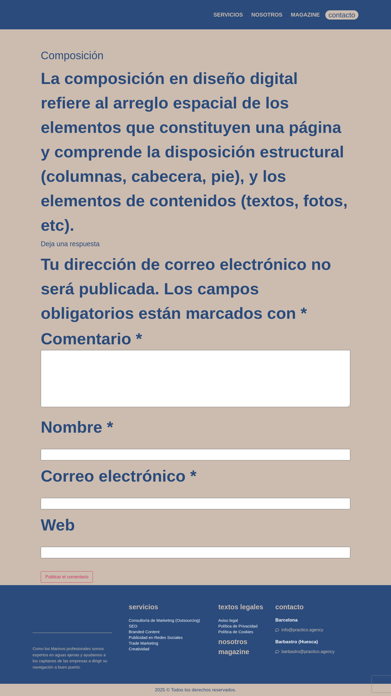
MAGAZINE (305, 14)
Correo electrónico (119, 476)
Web (58, 525)
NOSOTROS (266, 14)
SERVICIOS (228, 14)
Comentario (91, 339)
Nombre (77, 427)
